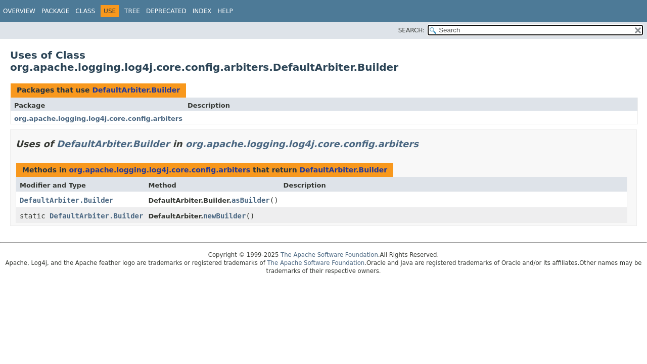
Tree (132, 11)
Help (225, 11)
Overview (19, 11)
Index (202, 11)
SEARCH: (411, 30)
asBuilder (251, 200)
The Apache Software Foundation (329, 254)
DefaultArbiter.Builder (136, 90)
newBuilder (224, 216)
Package (55, 11)
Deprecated (166, 11)
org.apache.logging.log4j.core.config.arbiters (98, 118)
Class (85, 11)
